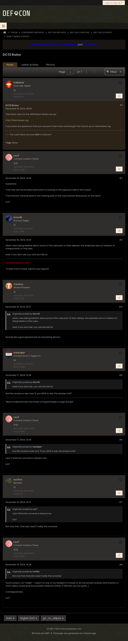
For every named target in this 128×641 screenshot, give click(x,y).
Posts (10, 64)
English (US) (28, 618)
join (80, 44)
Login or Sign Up (114, 2)
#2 (120, 178)
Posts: (17, 96)
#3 (120, 239)
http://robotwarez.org (17, 120)
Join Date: (19, 93)
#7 (120, 502)
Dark (10, 618)
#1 (121, 105)
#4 (120, 306)
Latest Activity (29, 64)
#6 (120, 439)
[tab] (10, 64)
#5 (120, 375)
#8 (120, 564)
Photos (50, 64)
